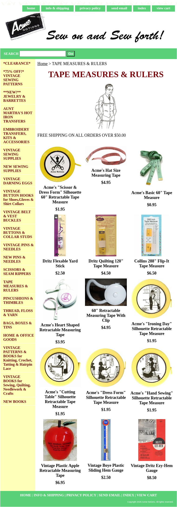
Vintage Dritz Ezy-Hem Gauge (152, 468)
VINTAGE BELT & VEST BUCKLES (17, 216)
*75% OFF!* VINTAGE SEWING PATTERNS (13, 78)
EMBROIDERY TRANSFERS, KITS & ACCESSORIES (16, 135)
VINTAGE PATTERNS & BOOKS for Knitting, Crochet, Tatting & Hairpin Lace (17, 358)
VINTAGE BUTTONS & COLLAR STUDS (17, 232)
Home (42, 63)
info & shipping (57, 8)
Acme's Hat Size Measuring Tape (106, 173)
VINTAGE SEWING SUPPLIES (12, 154)
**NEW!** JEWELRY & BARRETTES (14, 96)
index (142, 8)
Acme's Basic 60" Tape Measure (151, 195)
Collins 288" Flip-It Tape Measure (151, 263)
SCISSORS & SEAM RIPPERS (17, 272)
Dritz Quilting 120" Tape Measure (105, 263)
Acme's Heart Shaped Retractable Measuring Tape (60, 330)
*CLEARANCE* (16, 63)
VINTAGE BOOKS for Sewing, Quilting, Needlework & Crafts (17, 385)
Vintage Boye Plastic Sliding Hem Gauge (106, 468)
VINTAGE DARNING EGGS (17, 181)
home (31, 8)
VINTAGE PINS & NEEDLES (18, 247)
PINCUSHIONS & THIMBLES (18, 300)
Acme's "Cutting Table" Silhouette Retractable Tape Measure (60, 399)
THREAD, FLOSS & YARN (18, 313)
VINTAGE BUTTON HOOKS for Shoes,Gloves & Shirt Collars (18, 197)
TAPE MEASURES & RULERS (15, 286)
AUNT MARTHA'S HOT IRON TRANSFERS (17, 115)
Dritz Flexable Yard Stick (60, 263)
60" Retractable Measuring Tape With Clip (105, 315)
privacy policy (90, 8)
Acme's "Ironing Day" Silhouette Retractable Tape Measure (151, 328)
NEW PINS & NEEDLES (14, 259)
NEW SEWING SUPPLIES (15, 169)
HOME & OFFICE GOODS (18, 337)
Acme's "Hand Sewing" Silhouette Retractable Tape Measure (152, 398)
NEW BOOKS (14, 402)
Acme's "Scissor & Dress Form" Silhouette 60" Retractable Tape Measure (60, 194)
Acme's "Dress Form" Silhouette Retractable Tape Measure (106, 397)
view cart (163, 8)
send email (119, 8)
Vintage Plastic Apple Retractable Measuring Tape (60, 470)
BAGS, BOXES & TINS (17, 325)
